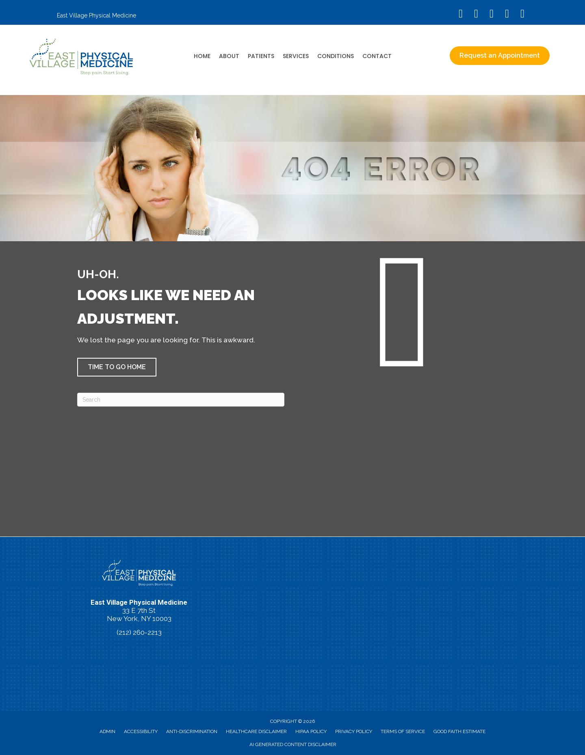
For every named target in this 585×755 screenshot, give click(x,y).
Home (202, 56)
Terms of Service (403, 731)
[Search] (180, 400)
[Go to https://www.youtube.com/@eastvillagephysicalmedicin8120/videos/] (491, 14)
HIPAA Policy (311, 731)
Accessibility (141, 731)
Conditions (335, 56)
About (229, 56)
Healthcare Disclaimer (256, 731)
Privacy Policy (353, 731)
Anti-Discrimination (191, 731)
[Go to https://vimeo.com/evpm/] (507, 14)
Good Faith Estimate (459, 731)
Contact (377, 56)
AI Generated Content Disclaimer (292, 744)
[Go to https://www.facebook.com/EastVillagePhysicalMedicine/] (460, 14)
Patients (261, 56)
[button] (116, 367)
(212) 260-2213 (139, 632)
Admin (107, 731)
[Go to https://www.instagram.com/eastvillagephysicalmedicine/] (476, 14)
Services (296, 56)
